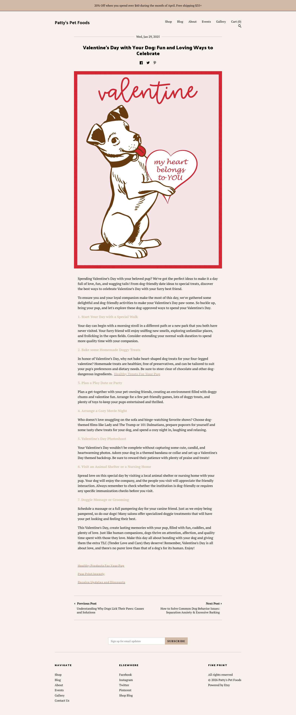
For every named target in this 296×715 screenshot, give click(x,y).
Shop (168, 21)
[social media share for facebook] (141, 63)
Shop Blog (126, 695)
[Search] (239, 26)
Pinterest (125, 690)
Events (206, 21)
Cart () (236, 21)
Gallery (221, 21)
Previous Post (111, 607)
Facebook (125, 675)
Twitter (124, 685)
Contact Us (62, 700)
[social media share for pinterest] (154, 63)
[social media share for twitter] (148, 63)
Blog (180, 21)
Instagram (126, 680)
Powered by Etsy (219, 685)
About (192, 21)
